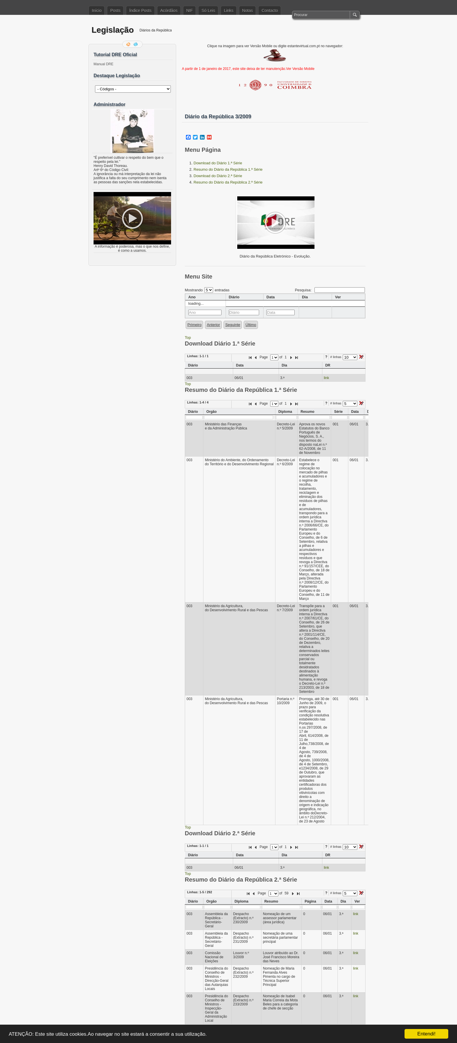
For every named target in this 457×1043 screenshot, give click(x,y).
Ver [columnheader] (338, 297)
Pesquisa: (330, 290)
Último (250, 325)
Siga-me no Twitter (136, 44)
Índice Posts (140, 10)
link (326, 378)
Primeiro (194, 325)
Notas (247, 10)
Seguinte (232, 325)
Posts (115, 10)
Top (188, 337)
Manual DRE (103, 64)
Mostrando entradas (207, 290)
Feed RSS (129, 44)
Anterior (213, 325)
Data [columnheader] (270, 297)
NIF (189, 10)
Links (228, 10)
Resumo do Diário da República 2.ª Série (228, 182)
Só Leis (208, 10)
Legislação (113, 29)
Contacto (269, 10)
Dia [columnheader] (305, 297)
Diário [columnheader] (234, 297)
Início (96, 10)
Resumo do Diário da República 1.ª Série (228, 169)
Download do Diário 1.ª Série (218, 163)
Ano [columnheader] (192, 297)
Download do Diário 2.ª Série (218, 176)
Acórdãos (168, 10)
